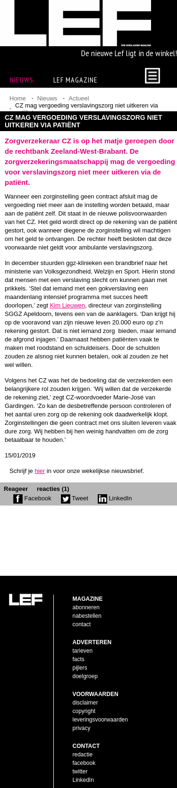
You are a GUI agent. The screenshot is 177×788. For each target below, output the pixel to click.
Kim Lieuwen (67, 313)
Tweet (74, 506)
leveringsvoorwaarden (100, 704)
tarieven (83, 635)
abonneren (86, 592)
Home (17, 106)
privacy (82, 713)
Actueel (78, 106)
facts (78, 644)
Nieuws (47, 106)
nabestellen (87, 600)
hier (39, 478)
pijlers (80, 652)
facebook (84, 748)
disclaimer (85, 687)
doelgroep (85, 661)
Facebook (32, 506)
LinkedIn (115, 506)
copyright (84, 696)
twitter (80, 756)
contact (82, 609)
